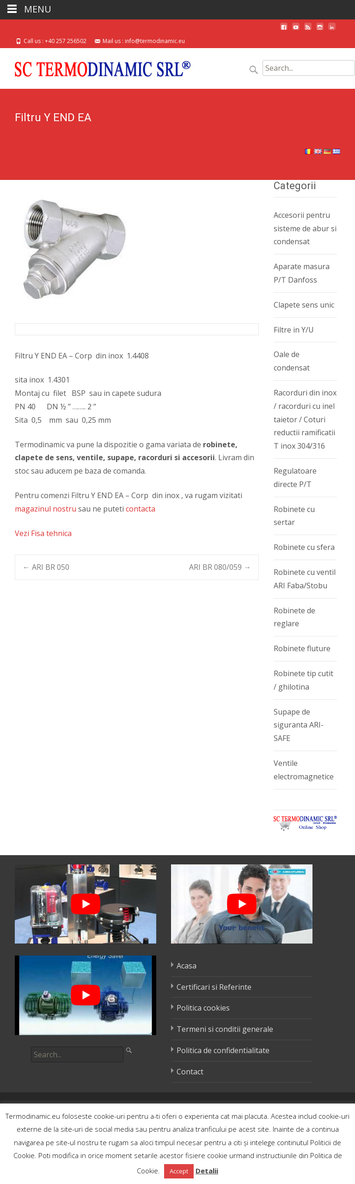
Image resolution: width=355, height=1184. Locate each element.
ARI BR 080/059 (220, 567)
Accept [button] (179, 1171)
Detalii (207, 1170)
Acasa (186, 966)
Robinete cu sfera (304, 547)
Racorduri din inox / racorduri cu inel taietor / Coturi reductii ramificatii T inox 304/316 (305, 419)
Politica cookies (203, 1008)
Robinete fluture (302, 648)
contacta (140, 509)
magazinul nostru (45, 509)
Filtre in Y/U (294, 330)
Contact (190, 1072)
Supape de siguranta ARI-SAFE (299, 725)
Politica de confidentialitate (223, 1050)
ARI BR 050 (46, 567)
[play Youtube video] (85, 904)
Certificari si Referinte (214, 987)
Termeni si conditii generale (225, 1029)
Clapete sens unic (304, 305)
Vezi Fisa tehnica (43, 533)
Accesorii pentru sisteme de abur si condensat (305, 228)
